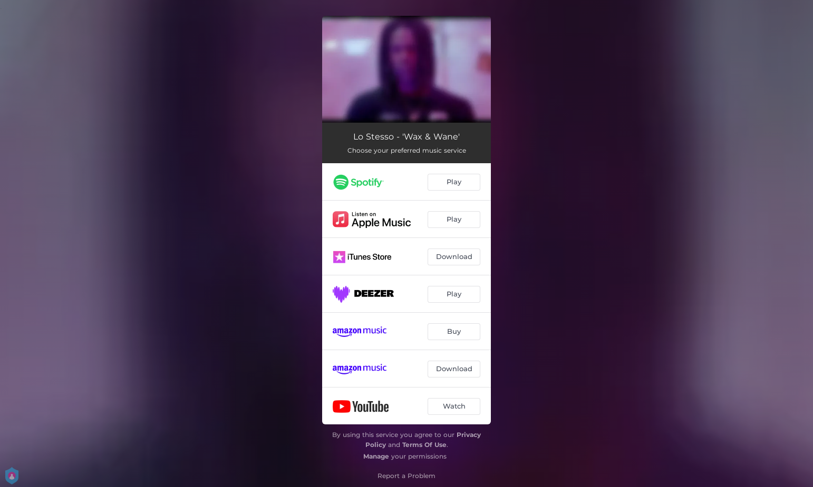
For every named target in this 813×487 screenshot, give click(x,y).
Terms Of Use (424, 445)
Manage (376, 456)
